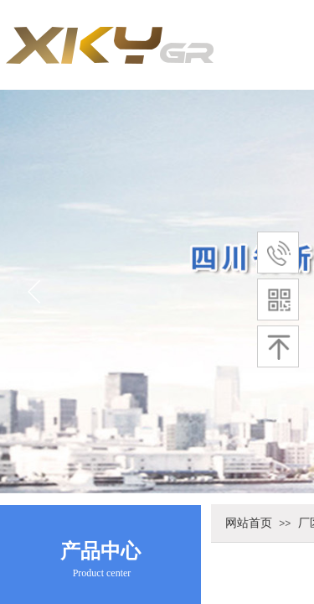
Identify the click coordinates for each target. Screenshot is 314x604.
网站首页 (248, 522)
